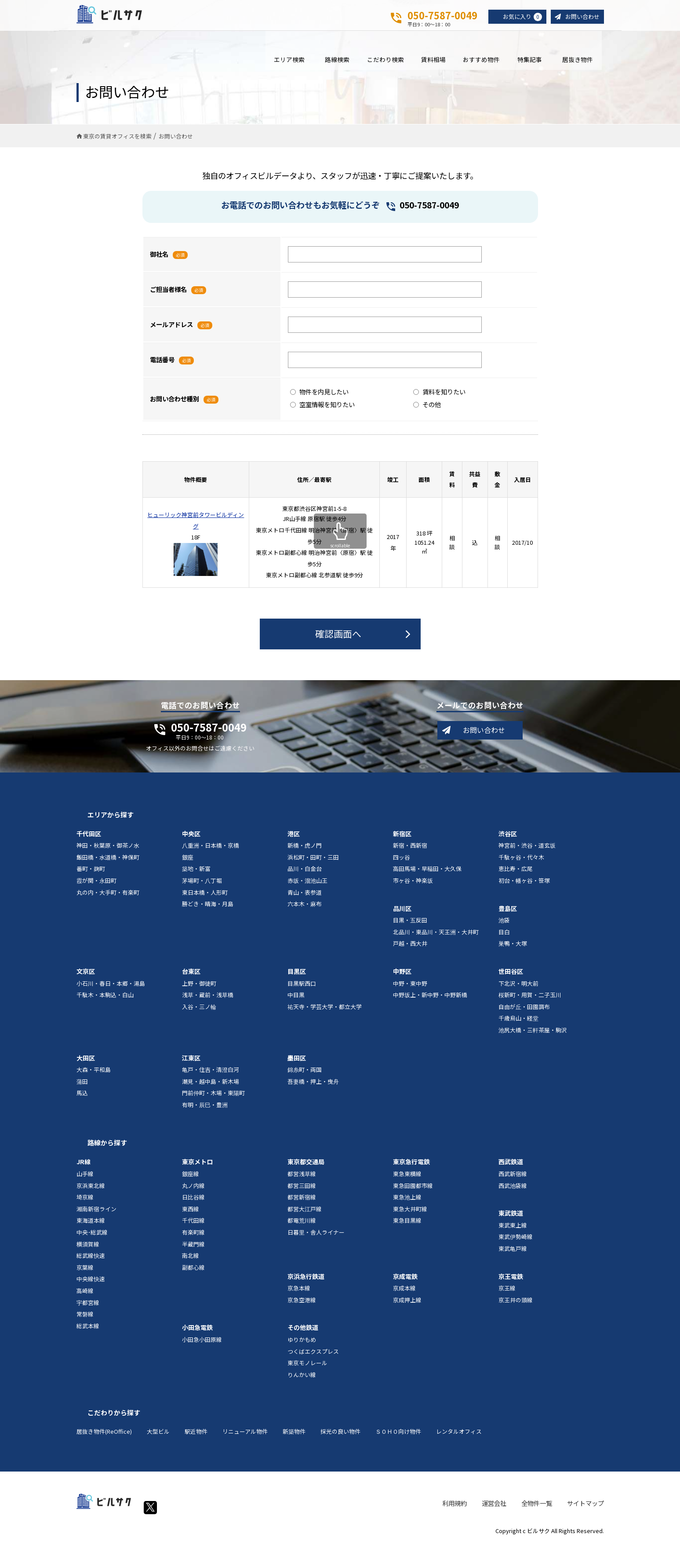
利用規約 (454, 1509)
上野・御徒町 (199, 989)
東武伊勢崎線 (515, 1243)
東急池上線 (407, 1203)
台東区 (191, 977)
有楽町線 (193, 1238)
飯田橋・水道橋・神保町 (107, 863)
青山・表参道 (304, 898)
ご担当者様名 (168, 295)
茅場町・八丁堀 (202, 886)
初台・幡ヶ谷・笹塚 (524, 886)
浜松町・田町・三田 (313, 863)
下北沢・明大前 (518, 989)
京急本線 (298, 1294)
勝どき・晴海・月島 (207, 910)
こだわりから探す (113, 1419)
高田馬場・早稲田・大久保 (427, 875)
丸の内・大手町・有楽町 (107, 898)
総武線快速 (90, 1262)
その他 (427, 410)
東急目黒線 (407, 1227)
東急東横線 (407, 1180)
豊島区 (507, 914)
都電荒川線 (301, 1227)
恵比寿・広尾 (515, 875)
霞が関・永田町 (96, 886)
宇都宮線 (87, 1308)
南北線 (190, 1262)
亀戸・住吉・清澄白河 (210, 1076)
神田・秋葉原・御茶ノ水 (107, 852)
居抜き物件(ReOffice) (104, 1438)
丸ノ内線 (193, 1192)
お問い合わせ (581, 17)
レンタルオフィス (459, 1438)
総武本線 (87, 1332)
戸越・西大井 (410, 950)
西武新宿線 (512, 1180)
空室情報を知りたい (322, 410)
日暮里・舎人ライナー (316, 1238)
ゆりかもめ (301, 1345)
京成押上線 (407, 1306)
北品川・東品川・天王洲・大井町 (436, 938)
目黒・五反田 (410, 926)
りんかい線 (301, 1381)
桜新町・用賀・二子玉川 (529, 1001)
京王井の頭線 (515, 1306)
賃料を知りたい (439, 397)
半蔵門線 (193, 1250)
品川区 (402, 914)
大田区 (85, 1064)
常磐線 (85, 1320)
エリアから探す (110, 820)
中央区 (191, 839)
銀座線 (190, 1180)
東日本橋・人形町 (205, 898)
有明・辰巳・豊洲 (205, 1111)
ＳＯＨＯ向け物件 (398, 1438)
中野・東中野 (410, 989)
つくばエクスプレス (313, 1357)
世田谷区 (510, 977)
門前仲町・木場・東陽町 (213, 1099)
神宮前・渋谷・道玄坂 (527, 852)
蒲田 (82, 1087)
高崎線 (85, 1297)
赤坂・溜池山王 (307, 886)
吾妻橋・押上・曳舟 (313, 1087)
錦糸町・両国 (304, 1076)
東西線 (190, 1215)
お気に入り (518, 17)
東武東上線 (512, 1231)
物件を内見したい (319, 397)
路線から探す (107, 1149)
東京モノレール (307, 1369)
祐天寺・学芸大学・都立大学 (324, 1013)
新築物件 (294, 1438)
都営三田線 (301, 1192)
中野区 (402, 977)
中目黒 (296, 1001)
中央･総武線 (92, 1238)
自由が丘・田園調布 (524, 1013)
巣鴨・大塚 (512, 950)
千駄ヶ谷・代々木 (521, 863)
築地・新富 (196, 875)
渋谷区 (507, 839)
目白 (504, 938)
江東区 (191, 1064)
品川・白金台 (304, 875)
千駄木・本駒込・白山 (105, 1001)
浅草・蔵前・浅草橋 (207, 1001)
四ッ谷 (401, 863)
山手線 (85, 1180)
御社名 (159, 260)
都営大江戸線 (304, 1215)
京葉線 (85, 1273)
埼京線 (85, 1203)
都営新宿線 (301, 1203)
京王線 (507, 1294)
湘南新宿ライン (96, 1215)
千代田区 (88, 839)
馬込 (82, 1099)
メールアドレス (171, 330)
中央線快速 (90, 1285)
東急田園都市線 (413, 1192)
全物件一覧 (536, 1509)
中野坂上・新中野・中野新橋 (430, 1001)
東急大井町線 (410, 1215)
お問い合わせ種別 (174, 405)
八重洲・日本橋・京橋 (210, 852)
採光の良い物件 (340, 1438)
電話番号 (162, 366)
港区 (293, 839)
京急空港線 (301, 1306)
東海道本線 (90, 1227)
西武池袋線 (512, 1192)
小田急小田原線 (202, 1345)
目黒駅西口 (301, 989)
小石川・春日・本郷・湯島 (110, 989)
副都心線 (193, 1273)
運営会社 (494, 1509)
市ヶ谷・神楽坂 (413, 886)
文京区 (85, 977)
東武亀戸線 (512, 1254)
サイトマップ (585, 1509)
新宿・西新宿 (410, 852)
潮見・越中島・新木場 (210, 1087)
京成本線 (404, 1294)
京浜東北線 (90, 1192)
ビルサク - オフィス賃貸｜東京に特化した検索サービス (120, 17)
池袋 (504, 926)
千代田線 (193, 1227)
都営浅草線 (301, 1180)
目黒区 (296, 977)
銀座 (187, 863)
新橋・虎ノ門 (304, 852)
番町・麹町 (90, 875)
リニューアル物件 (245, 1438)
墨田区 (296, 1064)
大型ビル (158, 1438)
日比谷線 (193, 1203)
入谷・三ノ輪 (199, 1013)
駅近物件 (196, 1438)
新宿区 (402, 839)
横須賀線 (87, 1250)
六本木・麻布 (304, 910)
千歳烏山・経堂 (518, 1024)
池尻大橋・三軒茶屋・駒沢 (532, 1036)
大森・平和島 (93, 1076)
